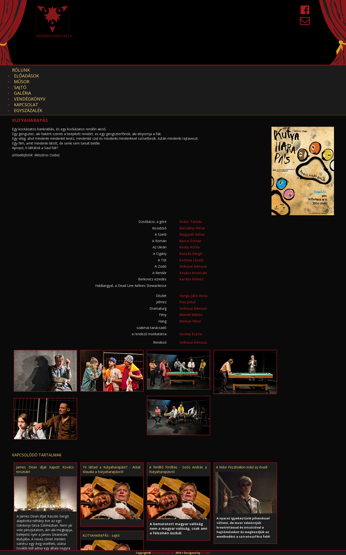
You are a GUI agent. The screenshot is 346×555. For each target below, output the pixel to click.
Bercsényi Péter (192, 187)
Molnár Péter (190, 280)
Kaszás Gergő (190, 213)
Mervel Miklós (190, 274)
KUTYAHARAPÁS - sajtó (101, 495)
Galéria (124, 70)
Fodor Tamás (190, 181)
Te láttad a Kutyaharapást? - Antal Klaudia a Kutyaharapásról (111, 429)
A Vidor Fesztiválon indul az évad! (241, 426)
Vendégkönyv (157, 70)
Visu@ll (205, 553)
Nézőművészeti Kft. (163, 553)
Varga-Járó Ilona (193, 255)
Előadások (50, 70)
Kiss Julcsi (187, 261)
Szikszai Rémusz (193, 226)
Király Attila (189, 206)
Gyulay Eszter (191, 293)
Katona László (191, 219)
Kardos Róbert (191, 238)
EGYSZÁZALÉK (228, 70)
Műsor (79, 70)
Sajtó (101, 70)
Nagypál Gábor (192, 194)
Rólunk (21, 70)
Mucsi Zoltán (190, 200)
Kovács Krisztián (193, 232)
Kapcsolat (194, 70)
